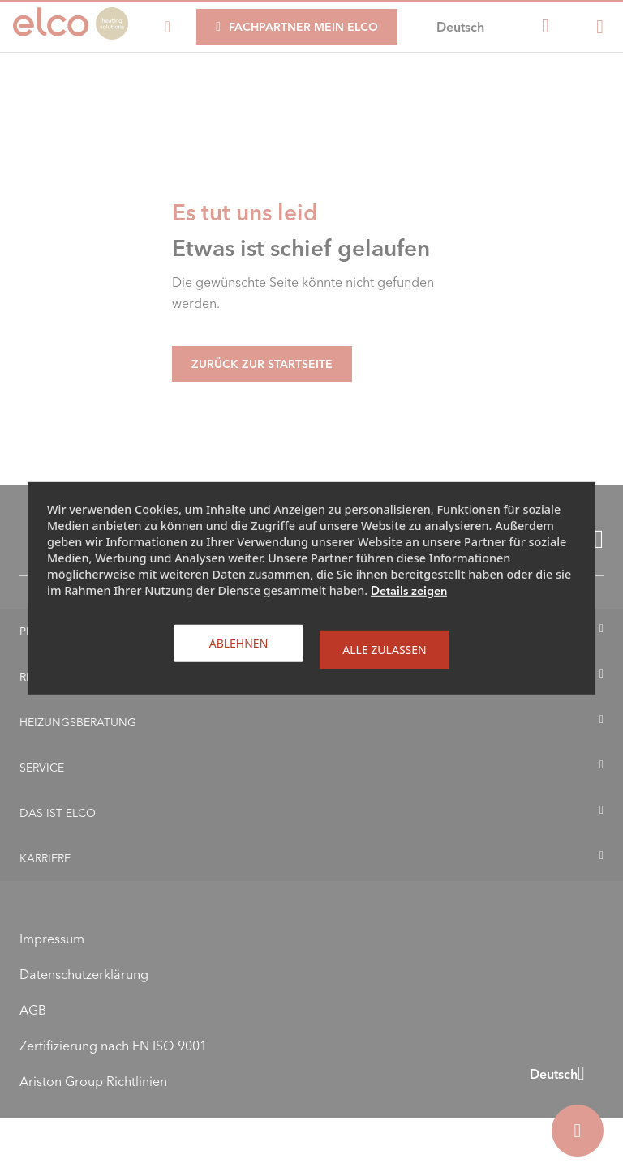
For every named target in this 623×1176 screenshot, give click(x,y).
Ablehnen (239, 642)
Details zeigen (409, 590)
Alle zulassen (384, 648)
